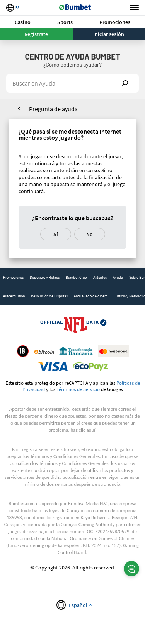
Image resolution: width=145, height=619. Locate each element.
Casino (23, 22)
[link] (13, 277)
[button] (23, 21)
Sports (65, 22)
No (89, 234)
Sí (55, 234)
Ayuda (118, 277)
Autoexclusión (14, 295)
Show (125, 83)
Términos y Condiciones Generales (65, 456)
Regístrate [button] (36, 34)
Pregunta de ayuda (53, 109)
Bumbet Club (76, 277)
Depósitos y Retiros (45, 277)
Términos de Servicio (78, 389)
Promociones (114, 22)
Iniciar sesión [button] (108, 34)
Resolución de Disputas (49, 295)
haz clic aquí (82, 430)
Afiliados (100, 277)
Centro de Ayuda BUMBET (72, 56)
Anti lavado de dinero (90, 295)
